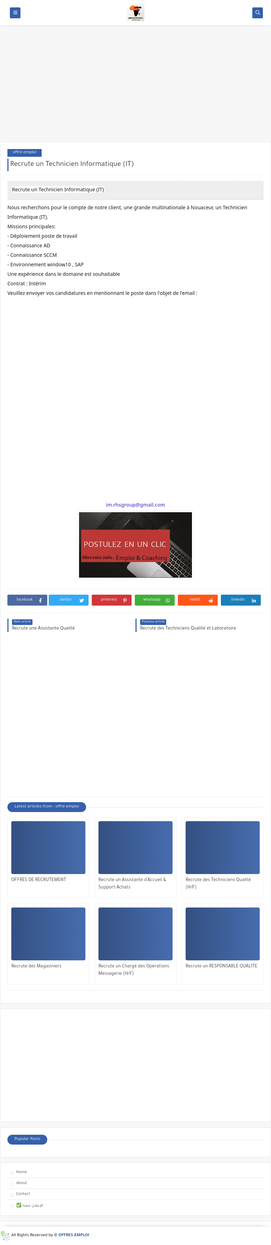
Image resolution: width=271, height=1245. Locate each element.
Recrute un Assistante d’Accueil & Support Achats (132, 884)
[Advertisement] (135, 87)
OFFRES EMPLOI (74, 1235)
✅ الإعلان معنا (29, 1206)
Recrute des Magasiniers (36, 966)
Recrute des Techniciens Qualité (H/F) (218, 884)
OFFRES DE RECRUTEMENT (38, 880)
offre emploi (24, 152)
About (21, 1183)
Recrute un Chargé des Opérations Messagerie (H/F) (133, 970)
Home (21, 1172)
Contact (23, 1194)
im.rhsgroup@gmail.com (135, 504)
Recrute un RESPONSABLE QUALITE (221, 966)
